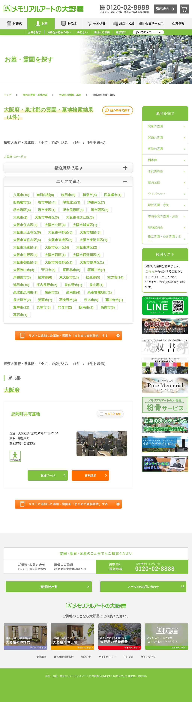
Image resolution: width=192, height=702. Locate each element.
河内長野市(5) (46, 285)
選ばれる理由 (102, 32)
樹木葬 (152, 160)
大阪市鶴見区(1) (92, 262)
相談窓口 (121, 32)
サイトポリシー (107, 657)
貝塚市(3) (43, 307)
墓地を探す (165, 113)
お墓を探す (34, 32)
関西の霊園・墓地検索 (35, 95)
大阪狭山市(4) (23, 270)
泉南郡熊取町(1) (99, 292)
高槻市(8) (107, 307)
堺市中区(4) (47, 202)
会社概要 (41, 657)
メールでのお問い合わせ (143, 586)
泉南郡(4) (73, 292)
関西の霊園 (155, 137)
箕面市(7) (45, 300)
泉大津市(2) (22, 300)
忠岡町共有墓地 (25, 414)
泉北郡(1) (96, 285)
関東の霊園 (155, 126)
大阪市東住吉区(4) (27, 240)
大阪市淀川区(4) (57, 247)
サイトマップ (148, 657)
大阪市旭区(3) (90, 232)
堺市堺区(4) (22, 210)
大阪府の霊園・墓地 (70, 95)
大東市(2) (20, 217)
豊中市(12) (21, 307)
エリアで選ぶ (68, 181)
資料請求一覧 (48, 586)
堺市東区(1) (47, 210)
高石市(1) (20, 315)
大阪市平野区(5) (60, 232)
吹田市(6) (68, 195)
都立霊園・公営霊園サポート (164, 239)
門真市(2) (65, 307)
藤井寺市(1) (114, 300)
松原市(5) (93, 277)
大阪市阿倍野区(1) (58, 262)
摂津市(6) (45, 277)
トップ (7, 95)
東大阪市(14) (69, 277)
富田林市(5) (71, 270)
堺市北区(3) (71, 202)
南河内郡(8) (45, 195)
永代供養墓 (155, 171)
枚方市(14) (115, 277)
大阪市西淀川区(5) (86, 255)
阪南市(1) (86, 307)
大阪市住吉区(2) (25, 225)
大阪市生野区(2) (25, 255)
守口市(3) (48, 270)
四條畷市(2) (22, 202)
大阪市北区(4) (55, 225)
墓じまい (82, 32)
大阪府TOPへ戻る (15, 156)
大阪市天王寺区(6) (27, 232)
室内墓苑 (154, 182)
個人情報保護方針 (64, 657)
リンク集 (128, 657)
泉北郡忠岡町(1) (25, 292)
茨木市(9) (91, 300)
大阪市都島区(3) (25, 262)
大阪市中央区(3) (46, 217)
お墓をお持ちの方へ (59, 32)
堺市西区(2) (99, 210)
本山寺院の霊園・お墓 (163, 216)
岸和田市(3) (22, 277)
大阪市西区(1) (55, 255)
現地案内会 (155, 227)
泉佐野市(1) (73, 285)
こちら (150, 271)
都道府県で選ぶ (68, 168)
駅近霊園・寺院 (158, 205)
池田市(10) (21, 285)
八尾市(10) (21, 195)
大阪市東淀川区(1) (93, 240)
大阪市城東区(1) (85, 225)
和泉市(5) (89, 195)
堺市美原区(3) (73, 210)
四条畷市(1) (113, 195)
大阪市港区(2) (86, 247)
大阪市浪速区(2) (25, 247)
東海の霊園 (155, 148)
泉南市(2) (52, 292)
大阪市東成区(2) (60, 240)
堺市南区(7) (96, 202)
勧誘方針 (86, 657)
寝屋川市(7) (96, 270)
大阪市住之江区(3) (80, 217)
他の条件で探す (120, 110)
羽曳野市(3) (68, 300)
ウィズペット (157, 193)
